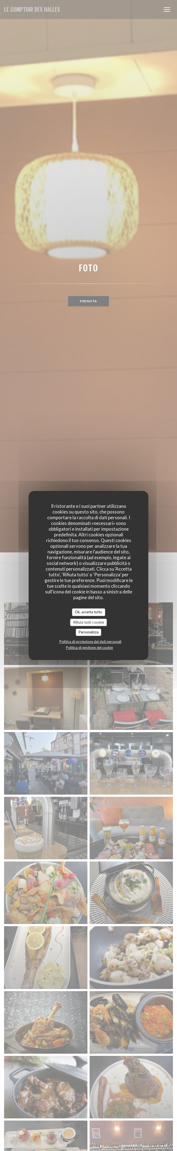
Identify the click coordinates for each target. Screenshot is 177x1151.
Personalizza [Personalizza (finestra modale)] (89, 632)
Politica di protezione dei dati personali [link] (90, 641)
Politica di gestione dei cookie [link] (89, 647)
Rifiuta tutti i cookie (88, 622)
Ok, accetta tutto (88, 612)
